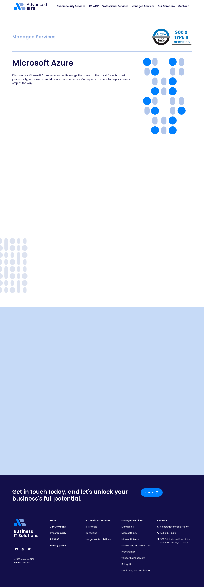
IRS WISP (94, 6)
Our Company (166, 6)
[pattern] (164, 96)
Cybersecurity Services (71, 6)
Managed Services (143, 6)
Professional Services (115, 6)
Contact (183, 6)
